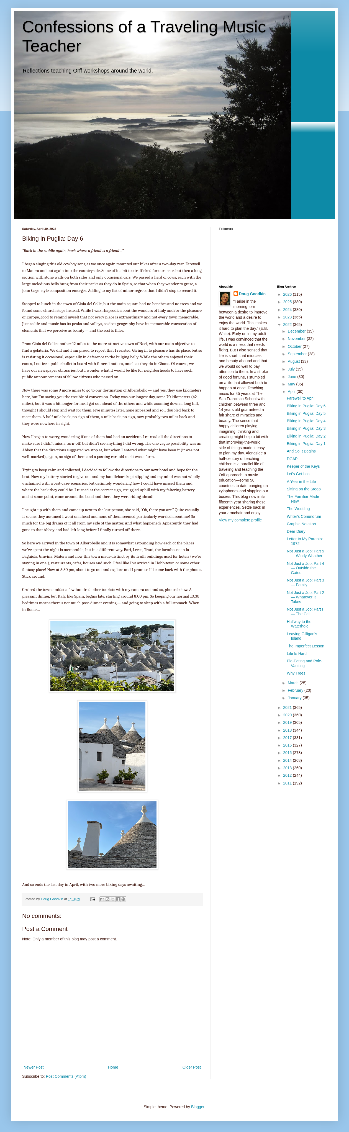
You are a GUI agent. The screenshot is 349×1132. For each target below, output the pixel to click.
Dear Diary (296, 531)
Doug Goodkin (252, 294)
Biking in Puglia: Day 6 (306, 406)
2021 (288, 707)
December (297, 331)
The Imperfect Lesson (305, 646)
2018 (288, 730)
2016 (288, 745)
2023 (288, 317)
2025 (288, 302)
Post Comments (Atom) (66, 1076)
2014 (288, 760)
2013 (288, 768)
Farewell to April (300, 398)
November (297, 338)
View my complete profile (240, 520)
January (295, 698)
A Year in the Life (301, 481)
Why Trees (296, 673)
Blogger (197, 1107)
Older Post (192, 1067)
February (296, 690)
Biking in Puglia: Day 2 (306, 436)
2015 (288, 752)
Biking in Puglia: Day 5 (306, 413)
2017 (288, 737)
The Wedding (298, 508)
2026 (288, 294)
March (294, 683)
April (292, 391)
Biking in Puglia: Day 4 (306, 421)
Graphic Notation (301, 524)
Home (113, 1067)
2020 (288, 715)
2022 (288, 324)
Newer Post (33, 1067)
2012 (288, 775)
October (295, 346)
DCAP (292, 459)
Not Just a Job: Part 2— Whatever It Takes (305, 597)
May (292, 384)
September (298, 354)
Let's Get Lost (298, 474)
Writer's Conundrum (304, 516)
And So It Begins (301, 451)
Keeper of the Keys (303, 466)
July (292, 369)
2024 (288, 309)
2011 (288, 783)
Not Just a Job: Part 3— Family (305, 582)
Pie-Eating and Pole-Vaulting (304, 663)
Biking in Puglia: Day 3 (306, 428)
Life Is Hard (297, 653)
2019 (288, 722)
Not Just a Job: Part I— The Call (305, 611)
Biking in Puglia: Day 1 (306, 443)
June (292, 376)
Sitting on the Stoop (303, 489)
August (294, 361)
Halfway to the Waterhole (299, 624)
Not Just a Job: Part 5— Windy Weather (305, 553)
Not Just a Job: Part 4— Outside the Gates (305, 568)
